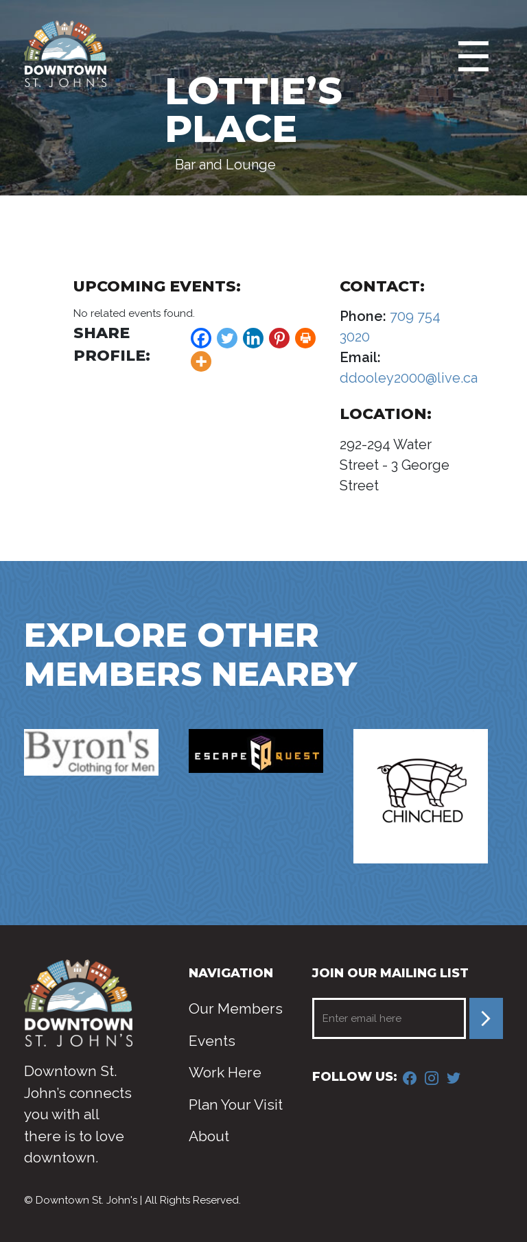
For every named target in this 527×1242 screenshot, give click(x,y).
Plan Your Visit (236, 1104)
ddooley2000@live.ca (409, 378)
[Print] (305, 338)
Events (212, 1040)
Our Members (236, 1008)
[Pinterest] (279, 338)
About (209, 1136)
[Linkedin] (253, 338)
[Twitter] (227, 338)
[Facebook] (201, 338)
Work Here (225, 1072)
